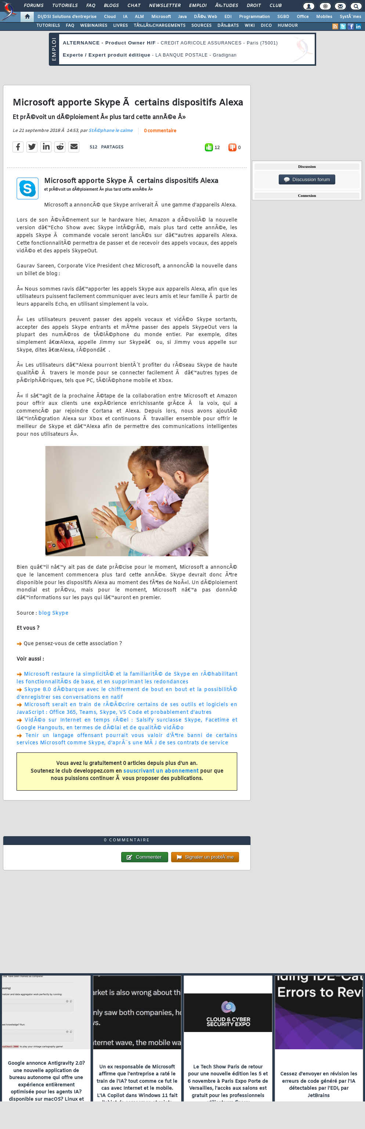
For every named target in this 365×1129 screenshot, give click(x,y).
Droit (253, 6)
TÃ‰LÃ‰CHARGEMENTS (159, 25)
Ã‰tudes (226, 6)
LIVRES (120, 25)
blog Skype (53, 613)
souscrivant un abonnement (161, 771)
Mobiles (324, 16)
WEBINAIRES (93, 25)
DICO (266, 25)
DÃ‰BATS (228, 25)
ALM (139, 16)
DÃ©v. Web (205, 16)
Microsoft (161, 16)
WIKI (250, 25)
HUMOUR (288, 25)
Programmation (254, 16)
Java (182, 16)
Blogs (111, 6)
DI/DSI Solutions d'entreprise (67, 16)
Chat (134, 6)
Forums (33, 6)
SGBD (283, 16)
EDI (228, 16)
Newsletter (164, 6)
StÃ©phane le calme (110, 131)
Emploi (197, 6)
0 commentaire (160, 131)
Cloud (110, 16)
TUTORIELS (48, 25)
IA (125, 16)
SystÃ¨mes (350, 16)
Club (275, 6)
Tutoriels (64, 6)
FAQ (91, 6)
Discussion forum (307, 180)
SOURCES (201, 25)
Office (303, 16)
